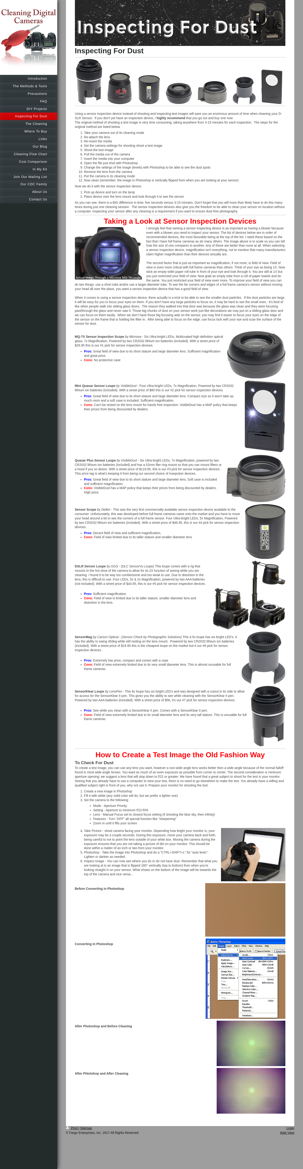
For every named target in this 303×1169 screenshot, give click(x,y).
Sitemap (86, 1128)
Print (72, 1128)
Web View (287, 1133)
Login (290, 1128)
